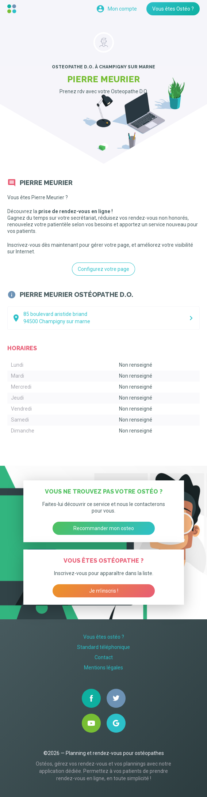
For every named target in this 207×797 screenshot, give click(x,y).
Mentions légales (103, 668)
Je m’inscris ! (103, 591)
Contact (104, 657)
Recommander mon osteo (103, 528)
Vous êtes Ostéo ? (173, 9)
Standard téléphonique (103, 647)
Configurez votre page (103, 269)
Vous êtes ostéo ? (103, 637)
